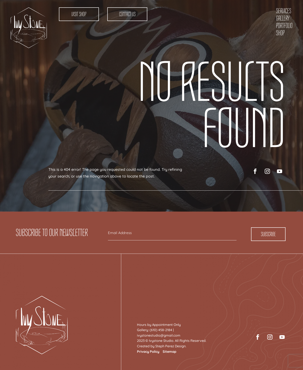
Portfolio (284, 26)
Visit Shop (79, 14)
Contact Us (127, 14)
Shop (280, 33)
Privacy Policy (148, 351)
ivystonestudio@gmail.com (158, 335)
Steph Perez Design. (170, 346)
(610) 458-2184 (161, 330)
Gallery (282, 18)
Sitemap (169, 351)
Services (283, 11)
